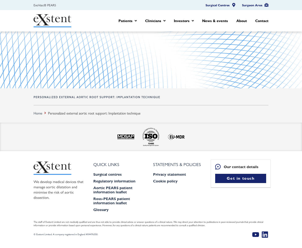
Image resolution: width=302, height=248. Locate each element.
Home (38, 113)
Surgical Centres (218, 5)
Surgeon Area (252, 5)
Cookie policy (165, 181)
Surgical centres (107, 174)
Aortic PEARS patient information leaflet (113, 189)
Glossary (101, 209)
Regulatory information (114, 181)
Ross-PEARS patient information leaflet (111, 200)
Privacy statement (169, 174)
